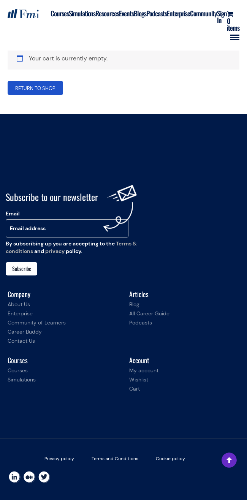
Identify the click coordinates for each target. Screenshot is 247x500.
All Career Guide (149, 313)
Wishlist (138, 379)
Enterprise (178, 13)
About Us (19, 304)
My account (143, 370)
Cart (134, 388)
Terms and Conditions (115, 459)
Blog (134, 304)
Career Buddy (25, 331)
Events (126, 13)
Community (203, 13)
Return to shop (35, 88)
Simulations (82, 13)
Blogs (140, 13)
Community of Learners (37, 322)
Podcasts (156, 13)
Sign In (222, 17)
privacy (55, 251)
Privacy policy (59, 459)
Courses (60, 13)
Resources (107, 13)
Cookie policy (170, 459)
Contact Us (21, 340)
